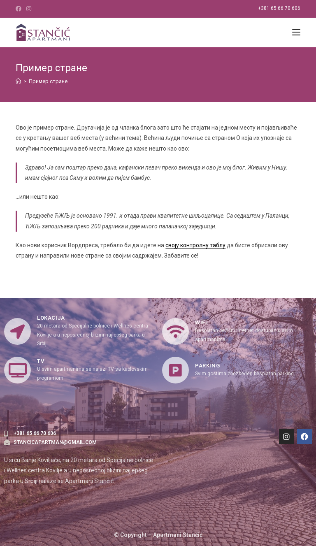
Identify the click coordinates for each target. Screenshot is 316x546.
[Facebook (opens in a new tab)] (20, 9)
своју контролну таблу (195, 245)
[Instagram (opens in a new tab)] (29, 9)
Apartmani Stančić (177, 535)
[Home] (18, 81)
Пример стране (48, 81)
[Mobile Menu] (296, 32)
